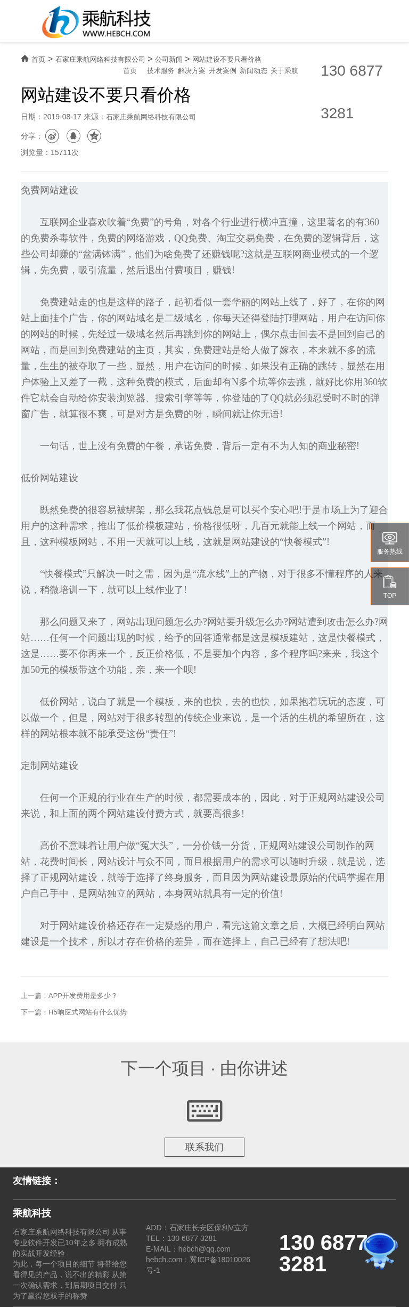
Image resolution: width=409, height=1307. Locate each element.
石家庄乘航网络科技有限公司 (100, 59)
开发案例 (222, 71)
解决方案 (192, 71)
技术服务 (161, 71)
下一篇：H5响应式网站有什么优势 (74, 1012)
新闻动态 (253, 71)
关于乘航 (284, 71)
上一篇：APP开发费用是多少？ (69, 996)
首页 (130, 71)
